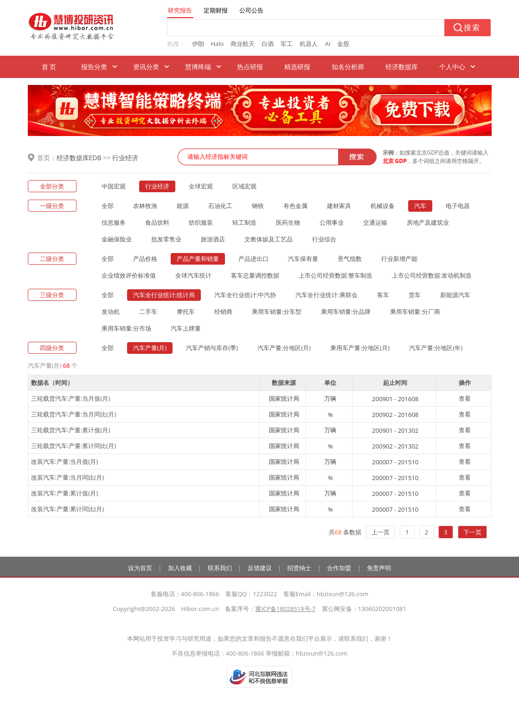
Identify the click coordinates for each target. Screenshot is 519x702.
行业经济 (125, 157)
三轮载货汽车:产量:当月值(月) (70, 398)
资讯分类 (146, 66)
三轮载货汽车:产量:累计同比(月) (73, 446)
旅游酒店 (213, 239)
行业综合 (324, 239)
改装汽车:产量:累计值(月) (64, 493)
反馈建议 (260, 568)
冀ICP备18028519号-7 (285, 608)
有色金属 (295, 206)
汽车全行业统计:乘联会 (326, 295)
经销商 (223, 311)
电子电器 (458, 206)
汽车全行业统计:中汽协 (245, 295)
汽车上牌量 (186, 328)
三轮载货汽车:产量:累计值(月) (70, 430)
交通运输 (375, 222)
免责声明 (379, 568)
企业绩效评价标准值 (129, 275)
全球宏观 (201, 186)
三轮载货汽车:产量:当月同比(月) (73, 414)
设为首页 (140, 568)
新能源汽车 (455, 295)
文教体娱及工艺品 (268, 239)
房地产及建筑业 (428, 222)
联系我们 (220, 568)
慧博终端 (198, 66)
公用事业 (332, 222)
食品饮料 (157, 222)
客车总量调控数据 (255, 275)
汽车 (420, 206)
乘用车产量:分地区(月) (360, 348)
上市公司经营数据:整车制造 (335, 275)
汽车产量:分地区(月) (284, 348)
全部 (108, 206)
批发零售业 (166, 239)
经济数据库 (401, 66)
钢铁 (258, 206)
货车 (415, 295)
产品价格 (145, 258)
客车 (383, 295)
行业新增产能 (399, 258)
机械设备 (383, 206)
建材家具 (339, 206)
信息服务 (114, 222)
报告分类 (94, 66)
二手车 (148, 311)
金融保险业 (117, 239)
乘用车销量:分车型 (276, 311)
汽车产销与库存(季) (212, 348)
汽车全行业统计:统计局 (164, 295)
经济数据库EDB (79, 157)
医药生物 (288, 222)
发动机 (111, 311)
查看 (465, 398)
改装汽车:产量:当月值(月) (64, 461)
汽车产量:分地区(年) (435, 348)
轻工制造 (244, 222)
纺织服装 (201, 222)
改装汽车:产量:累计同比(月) (67, 509)
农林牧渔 (145, 206)
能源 (183, 206)
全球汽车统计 (193, 275)
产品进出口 (253, 258)
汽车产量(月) (150, 348)
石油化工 (220, 206)
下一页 (472, 532)
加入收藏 (180, 568)
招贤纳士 (299, 568)
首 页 (49, 66)
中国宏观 (114, 186)
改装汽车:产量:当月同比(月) (67, 477)
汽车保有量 (303, 258)
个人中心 (452, 66)
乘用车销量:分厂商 (415, 311)
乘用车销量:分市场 (126, 328)
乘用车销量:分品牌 (346, 311)
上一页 (381, 532)
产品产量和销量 (198, 258)
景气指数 (350, 258)
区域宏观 (244, 186)
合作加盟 (339, 568)
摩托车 (186, 311)
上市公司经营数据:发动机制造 (432, 275)
